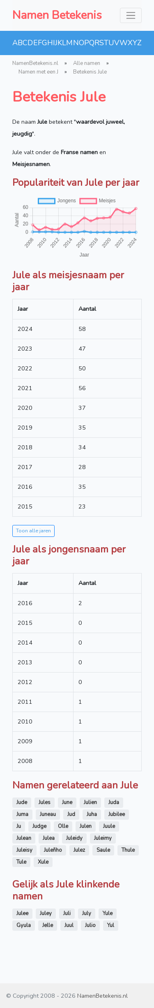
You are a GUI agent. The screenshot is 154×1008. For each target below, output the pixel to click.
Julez (79, 850)
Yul (110, 925)
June (67, 802)
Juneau (48, 814)
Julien (90, 802)
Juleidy (74, 838)
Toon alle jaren (33, 530)
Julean (23, 838)
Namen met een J (38, 72)
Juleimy (103, 838)
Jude (21, 802)
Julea (49, 838)
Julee (22, 913)
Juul (69, 925)
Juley (46, 913)
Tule (21, 862)
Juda (113, 802)
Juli (67, 913)
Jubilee (116, 814)
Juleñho (53, 850)
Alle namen (86, 63)
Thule (128, 850)
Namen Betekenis (57, 15)
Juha (92, 814)
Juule (109, 826)
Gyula (23, 925)
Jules (45, 802)
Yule (108, 913)
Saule (103, 850)
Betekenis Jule (90, 72)
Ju (18, 826)
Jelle (47, 925)
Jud (71, 814)
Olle (63, 826)
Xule (43, 862)
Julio (90, 925)
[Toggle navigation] (131, 15)
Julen (86, 826)
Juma (22, 814)
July (86, 913)
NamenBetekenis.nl (35, 63)
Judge (39, 826)
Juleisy (24, 850)
